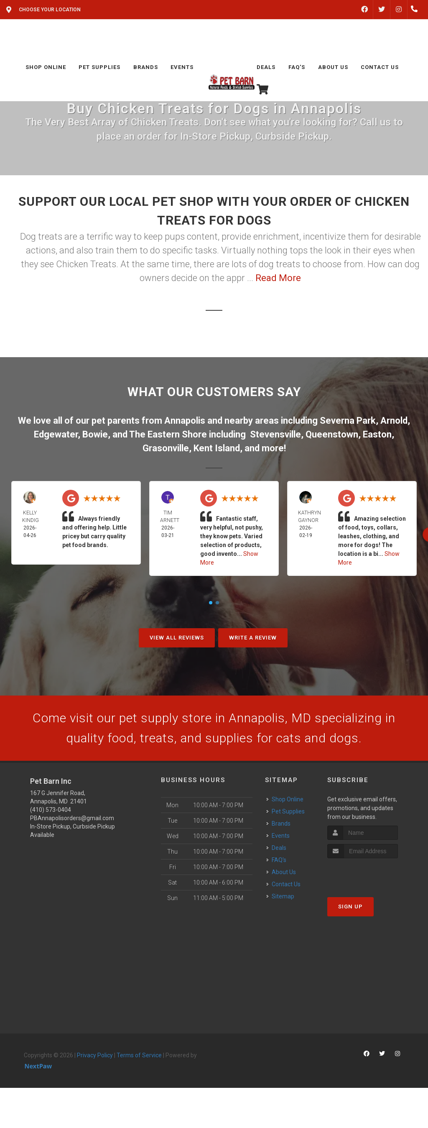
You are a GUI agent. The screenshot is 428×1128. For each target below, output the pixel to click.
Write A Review (253, 637)
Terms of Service (139, 1055)
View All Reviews (177, 637)
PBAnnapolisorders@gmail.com (72, 818)
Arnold (394, 420)
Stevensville (275, 434)
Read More (278, 278)
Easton (377, 434)
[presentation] (371, 873)
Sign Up (350, 906)
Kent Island (217, 448)
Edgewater (56, 434)
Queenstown (332, 434)
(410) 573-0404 (50, 809)
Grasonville (166, 448)
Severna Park (348, 420)
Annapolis (184, 420)
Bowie (95, 434)
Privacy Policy (95, 1055)
